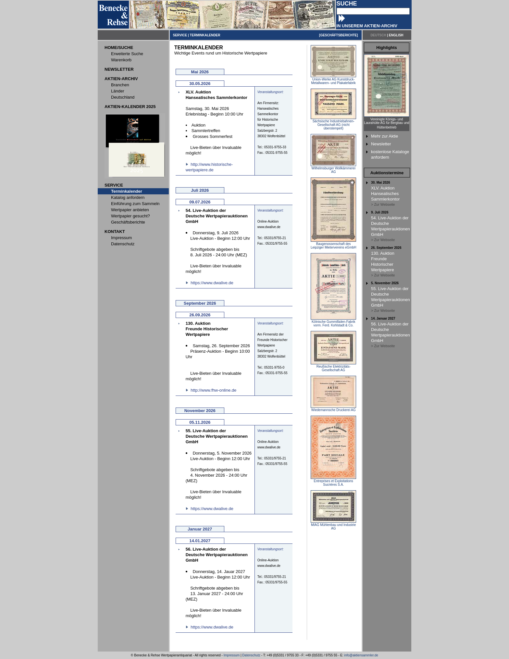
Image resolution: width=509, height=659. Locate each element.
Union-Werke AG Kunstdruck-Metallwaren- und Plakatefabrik (333, 80)
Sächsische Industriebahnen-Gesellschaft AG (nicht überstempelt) (333, 123)
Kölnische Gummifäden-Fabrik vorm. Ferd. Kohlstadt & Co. (333, 322)
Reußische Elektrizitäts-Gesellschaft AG (333, 367)
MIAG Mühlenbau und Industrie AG (333, 525)
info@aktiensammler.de (361, 655)
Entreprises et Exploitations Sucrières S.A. (333, 481)
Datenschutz (251, 655)
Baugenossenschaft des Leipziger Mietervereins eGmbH (333, 244)
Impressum (232, 655)
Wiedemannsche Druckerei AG (333, 408)
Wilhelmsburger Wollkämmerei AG (333, 169)
